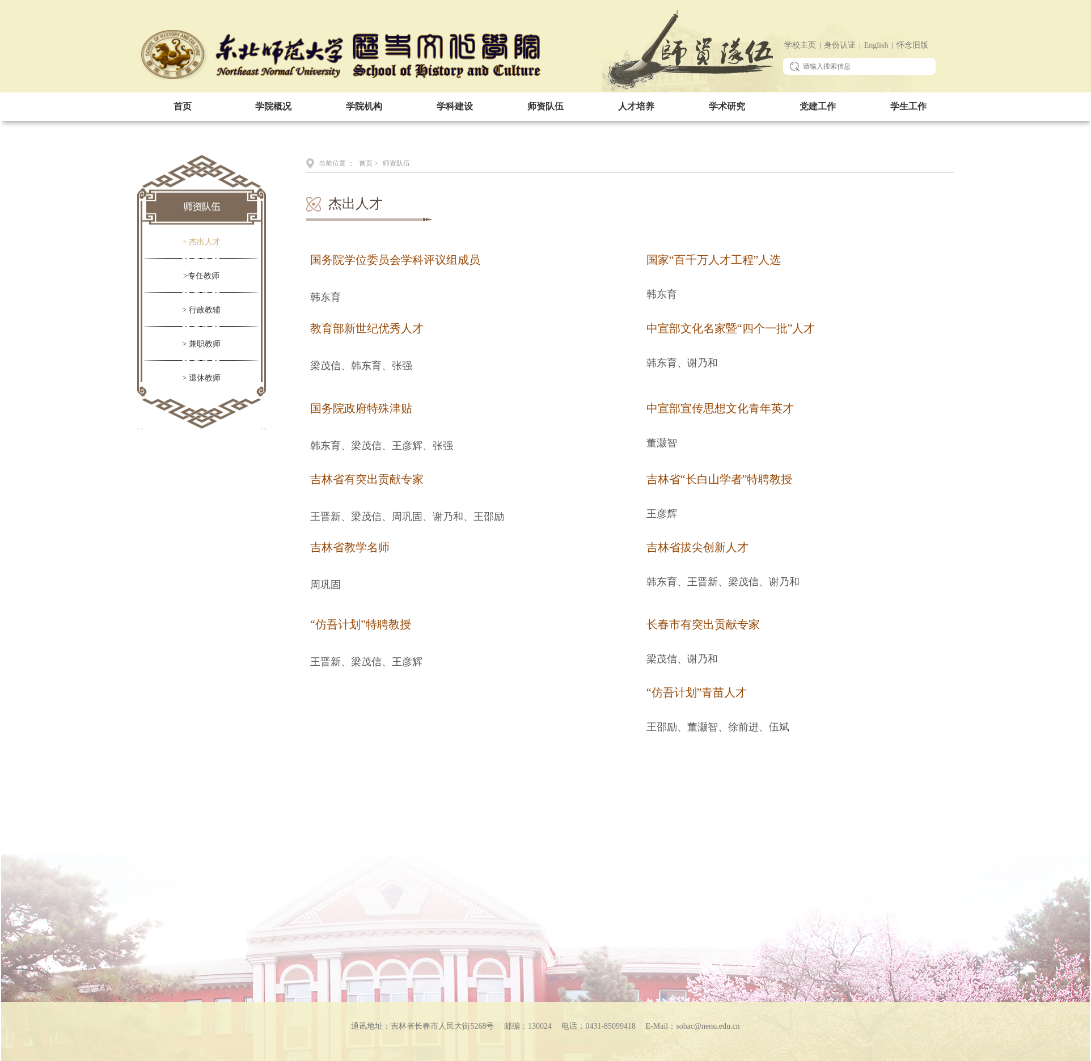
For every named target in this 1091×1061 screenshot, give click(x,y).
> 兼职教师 (201, 344)
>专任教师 (201, 276)
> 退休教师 (201, 378)
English (876, 45)
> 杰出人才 (201, 242)
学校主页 (800, 45)
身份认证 (840, 45)
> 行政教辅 (201, 310)
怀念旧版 (912, 45)
